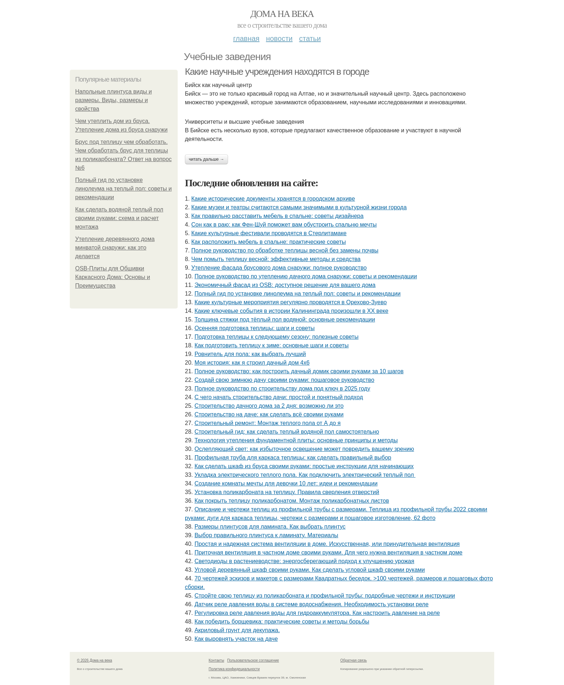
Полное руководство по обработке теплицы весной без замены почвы (284, 250)
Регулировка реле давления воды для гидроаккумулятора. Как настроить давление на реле (317, 613)
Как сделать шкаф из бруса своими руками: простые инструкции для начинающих (304, 466)
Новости (279, 38)
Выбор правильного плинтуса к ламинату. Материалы (266, 535)
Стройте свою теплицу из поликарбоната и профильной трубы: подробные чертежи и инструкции (325, 596)
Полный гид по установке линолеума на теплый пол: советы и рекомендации (123, 188)
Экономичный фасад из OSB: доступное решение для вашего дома (285, 285)
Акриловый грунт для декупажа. (237, 630)
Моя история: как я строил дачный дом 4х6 (252, 363)
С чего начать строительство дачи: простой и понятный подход (279, 397)
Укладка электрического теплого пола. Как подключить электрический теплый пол (305, 475)
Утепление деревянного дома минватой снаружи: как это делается (115, 247)
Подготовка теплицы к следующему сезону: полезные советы (277, 337)
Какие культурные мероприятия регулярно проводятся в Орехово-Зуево (291, 302)
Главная (246, 38)
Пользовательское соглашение (253, 660)
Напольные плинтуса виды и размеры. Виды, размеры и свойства (113, 100)
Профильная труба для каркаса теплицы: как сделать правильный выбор (293, 458)
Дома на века (282, 14)
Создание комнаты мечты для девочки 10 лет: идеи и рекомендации (286, 483)
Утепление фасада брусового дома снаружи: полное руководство (279, 268)
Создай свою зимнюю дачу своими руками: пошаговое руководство (284, 380)
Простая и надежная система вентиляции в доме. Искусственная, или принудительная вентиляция (327, 544)
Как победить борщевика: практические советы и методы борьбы (282, 621)
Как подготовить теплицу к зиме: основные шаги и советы (272, 345)
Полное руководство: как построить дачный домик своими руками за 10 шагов (299, 371)
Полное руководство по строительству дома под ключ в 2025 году (282, 388)
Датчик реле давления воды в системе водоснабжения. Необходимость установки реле (312, 604)
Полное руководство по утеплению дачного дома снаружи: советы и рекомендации (306, 276)
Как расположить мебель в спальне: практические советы (268, 242)
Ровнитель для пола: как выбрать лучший (250, 354)
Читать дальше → (206, 159)
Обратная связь (353, 660)
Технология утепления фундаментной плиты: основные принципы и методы (296, 440)
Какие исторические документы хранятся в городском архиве (273, 199)
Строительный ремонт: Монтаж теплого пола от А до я (268, 423)
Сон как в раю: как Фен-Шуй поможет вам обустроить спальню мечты (284, 225)
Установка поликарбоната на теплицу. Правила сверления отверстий (287, 492)
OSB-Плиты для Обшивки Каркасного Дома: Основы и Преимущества (112, 277)
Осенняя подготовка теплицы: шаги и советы (255, 328)
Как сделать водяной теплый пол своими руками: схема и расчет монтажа (119, 218)
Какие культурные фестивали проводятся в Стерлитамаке (269, 233)
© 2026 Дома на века (94, 660)
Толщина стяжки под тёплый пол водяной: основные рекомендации (285, 319)
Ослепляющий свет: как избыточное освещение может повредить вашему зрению (304, 449)
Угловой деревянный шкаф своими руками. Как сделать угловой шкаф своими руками (310, 570)
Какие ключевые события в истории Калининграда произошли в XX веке (291, 311)
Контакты (216, 660)
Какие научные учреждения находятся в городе (277, 71)
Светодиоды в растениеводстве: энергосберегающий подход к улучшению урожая (304, 561)
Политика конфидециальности (234, 669)
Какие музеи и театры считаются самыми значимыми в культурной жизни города (299, 207)
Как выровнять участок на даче (236, 639)
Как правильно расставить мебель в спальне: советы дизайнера (277, 216)
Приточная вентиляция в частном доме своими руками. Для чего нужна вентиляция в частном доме (329, 552)
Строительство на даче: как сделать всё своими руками (269, 414)
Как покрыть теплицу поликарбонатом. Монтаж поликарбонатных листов (292, 501)
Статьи (309, 38)
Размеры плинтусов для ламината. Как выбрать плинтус (270, 527)
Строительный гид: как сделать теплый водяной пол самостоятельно (287, 432)
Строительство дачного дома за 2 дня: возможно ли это (269, 406)
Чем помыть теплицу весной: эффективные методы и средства (276, 259)
